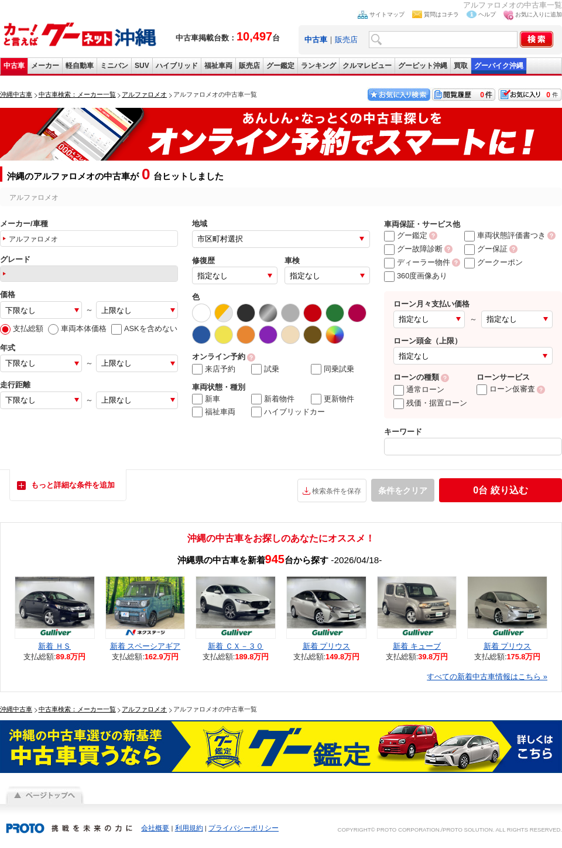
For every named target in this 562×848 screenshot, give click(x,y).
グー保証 (486, 248)
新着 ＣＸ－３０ (235, 646)
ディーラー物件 (417, 262)
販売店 (346, 39)
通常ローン (418, 389)
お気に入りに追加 (538, 14)
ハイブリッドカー (288, 412)
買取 (461, 66)
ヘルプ (487, 14)
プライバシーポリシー (243, 828)
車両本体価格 (77, 328)
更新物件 (332, 399)
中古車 (14, 66)
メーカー (45, 66)
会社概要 (155, 828)
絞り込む (500, 490)
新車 (206, 399)
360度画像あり (415, 275)
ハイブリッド (177, 66)
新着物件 (272, 399)
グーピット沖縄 (422, 66)
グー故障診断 (413, 248)
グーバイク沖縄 (498, 66)
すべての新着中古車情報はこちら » (487, 676)
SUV (142, 66)
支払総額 (21, 328)
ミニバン (114, 66)
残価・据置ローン (430, 403)
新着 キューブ (417, 646)
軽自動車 (80, 66)
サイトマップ (387, 14)
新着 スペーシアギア (145, 646)
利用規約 (189, 828)
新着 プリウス (327, 646)
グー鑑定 (280, 66)
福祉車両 (218, 66)
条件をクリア (402, 490)
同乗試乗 (332, 369)
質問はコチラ (441, 14)
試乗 (265, 369)
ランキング (318, 66)
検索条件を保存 (336, 491)
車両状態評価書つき (505, 235)
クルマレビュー (367, 66)
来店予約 (213, 369)
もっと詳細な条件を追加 (73, 485)
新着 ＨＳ (54, 646)
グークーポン (493, 262)
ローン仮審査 (506, 388)
